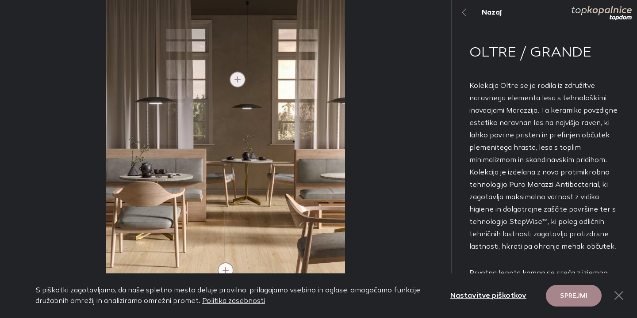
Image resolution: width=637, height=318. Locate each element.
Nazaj (477, 12)
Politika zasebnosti (233, 300)
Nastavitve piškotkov (488, 295)
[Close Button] (619, 295)
